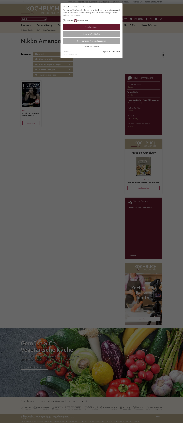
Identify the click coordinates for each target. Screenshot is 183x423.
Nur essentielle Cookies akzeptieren (91, 41)
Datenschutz (115, 52)
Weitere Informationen (91, 46)
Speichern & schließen (91, 34)
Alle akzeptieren (91, 27)
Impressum (106, 52)
